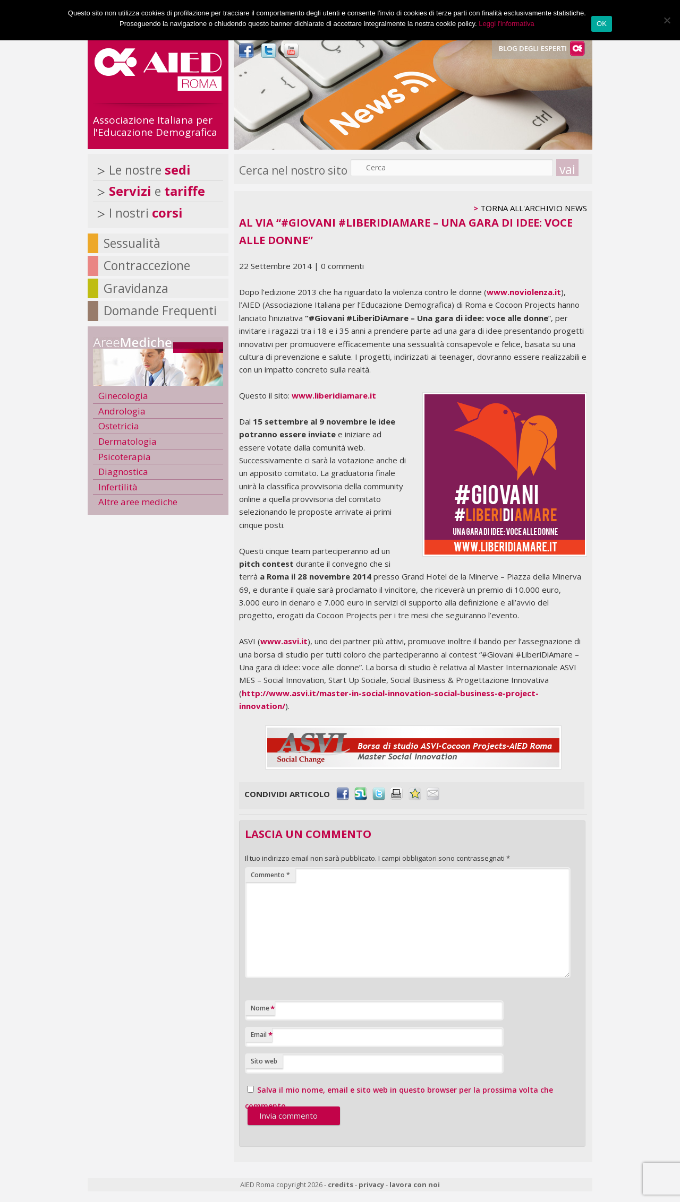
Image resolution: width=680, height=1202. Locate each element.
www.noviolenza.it (524, 292)
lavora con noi (414, 1184)
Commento (270, 874)
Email (261, 1035)
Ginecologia (123, 396)
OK (602, 24)
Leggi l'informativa (506, 24)
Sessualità (132, 243)
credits (340, 1184)
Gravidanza (136, 288)
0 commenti (342, 266)
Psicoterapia (124, 457)
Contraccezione (147, 265)
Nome (263, 1008)
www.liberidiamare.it (334, 395)
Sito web (264, 1061)
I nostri (146, 212)
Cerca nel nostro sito (293, 170)
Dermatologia (127, 441)
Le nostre (150, 169)
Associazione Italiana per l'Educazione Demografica (155, 126)
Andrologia (122, 411)
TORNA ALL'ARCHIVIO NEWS (533, 208)
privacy (371, 1184)
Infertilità (118, 487)
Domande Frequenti (160, 310)
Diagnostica (123, 471)
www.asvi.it (284, 641)
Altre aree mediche (137, 502)
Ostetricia (118, 426)
